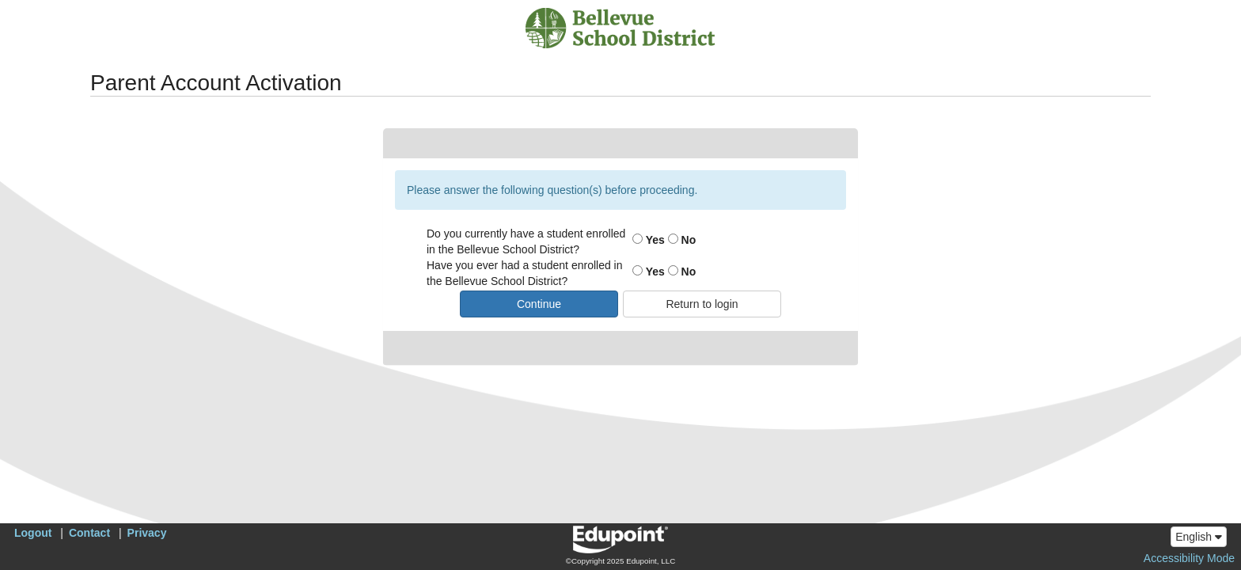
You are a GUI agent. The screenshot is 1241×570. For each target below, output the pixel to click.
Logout (32, 532)
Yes (648, 240)
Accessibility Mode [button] (1189, 558)
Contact (89, 532)
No (682, 240)
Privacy (147, 532)
